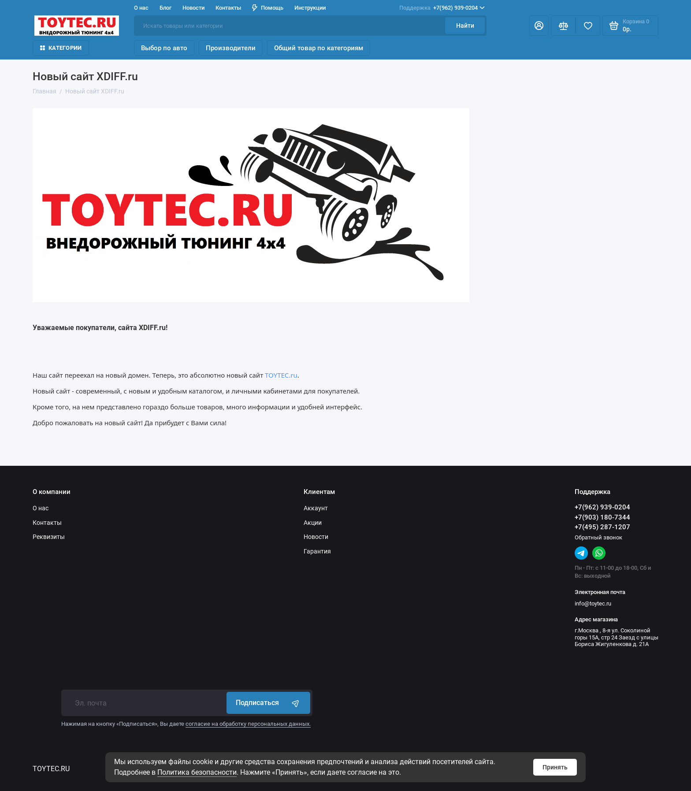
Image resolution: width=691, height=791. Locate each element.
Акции (313, 522)
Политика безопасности (197, 772)
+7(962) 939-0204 (442, 7)
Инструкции (310, 7)
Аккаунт (316, 508)
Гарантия (317, 551)
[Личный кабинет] (539, 25)
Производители (231, 48)
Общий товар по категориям (318, 48)
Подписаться (268, 703)
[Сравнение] (563, 25)
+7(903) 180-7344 (602, 517)
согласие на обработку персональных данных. (248, 723)
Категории (61, 48)
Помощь (267, 7)
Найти (465, 25)
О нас (141, 7)
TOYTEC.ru (281, 375)
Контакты (228, 7)
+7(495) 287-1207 (602, 527)
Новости (193, 7)
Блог (165, 7)
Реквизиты (49, 536)
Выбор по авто (164, 48)
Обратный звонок (598, 537)
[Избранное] (588, 25)
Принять (555, 767)
